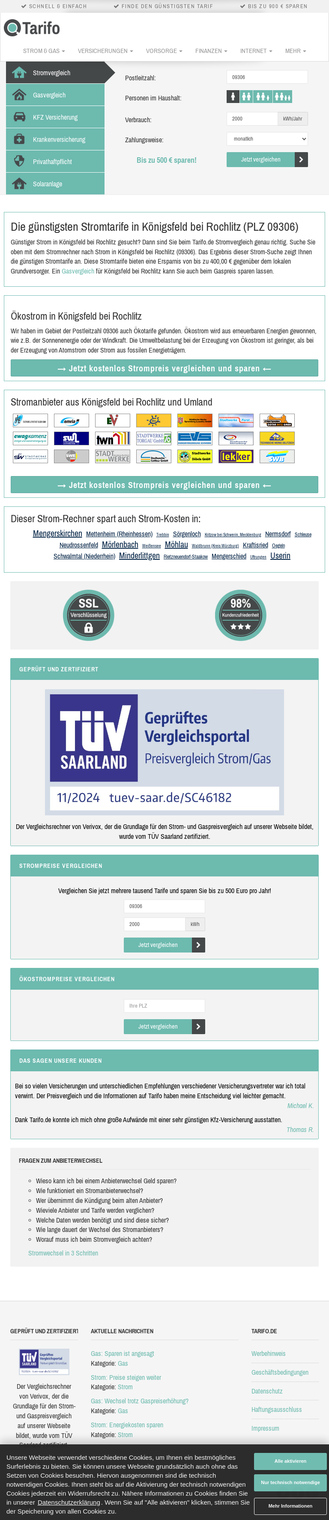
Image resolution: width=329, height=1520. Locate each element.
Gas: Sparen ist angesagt (122, 1353)
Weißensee (151, 546)
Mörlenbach (120, 544)
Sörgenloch (187, 534)
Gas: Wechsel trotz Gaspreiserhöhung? (139, 1401)
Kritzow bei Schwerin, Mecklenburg (233, 534)
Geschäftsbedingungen (279, 1372)
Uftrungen (258, 557)
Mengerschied (229, 556)
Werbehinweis (268, 1353)
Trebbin (162, 534)
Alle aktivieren (291, 1461)
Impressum (265, 1428)
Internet (256, 50)
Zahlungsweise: (144, 140)
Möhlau (176, 544)
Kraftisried (255, 545)
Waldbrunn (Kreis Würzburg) (215, 546)
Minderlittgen (139, 555)
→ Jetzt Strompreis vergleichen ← (164, 368)
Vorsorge (164, 50)
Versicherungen (105, 50)
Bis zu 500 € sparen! (167, 160)
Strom (125, 1387)
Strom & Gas (44, 50)
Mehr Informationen (291, 1505)
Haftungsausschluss (276, 1409)
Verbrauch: (138, 119)
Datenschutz (267, 1391)
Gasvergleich (78, 271)
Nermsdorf (278, 534)
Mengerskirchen (57, 533)
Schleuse (303, 535)
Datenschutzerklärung (69, 1502)
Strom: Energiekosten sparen (127, 1425)
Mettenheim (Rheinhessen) (119, 534)
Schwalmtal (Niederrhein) (84, 556)
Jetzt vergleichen (274, 159)
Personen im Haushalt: (153, 98)
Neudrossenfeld (79, 545)
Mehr (295, 50)
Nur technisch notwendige (290, 1482)
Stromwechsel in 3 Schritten (63, 1253)
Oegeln (278, 546)
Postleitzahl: (140, 78)
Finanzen (211, 50)
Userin (280, 555)
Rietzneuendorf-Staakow (186, 557)
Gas (123, 1363)
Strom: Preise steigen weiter (126, 1377)
